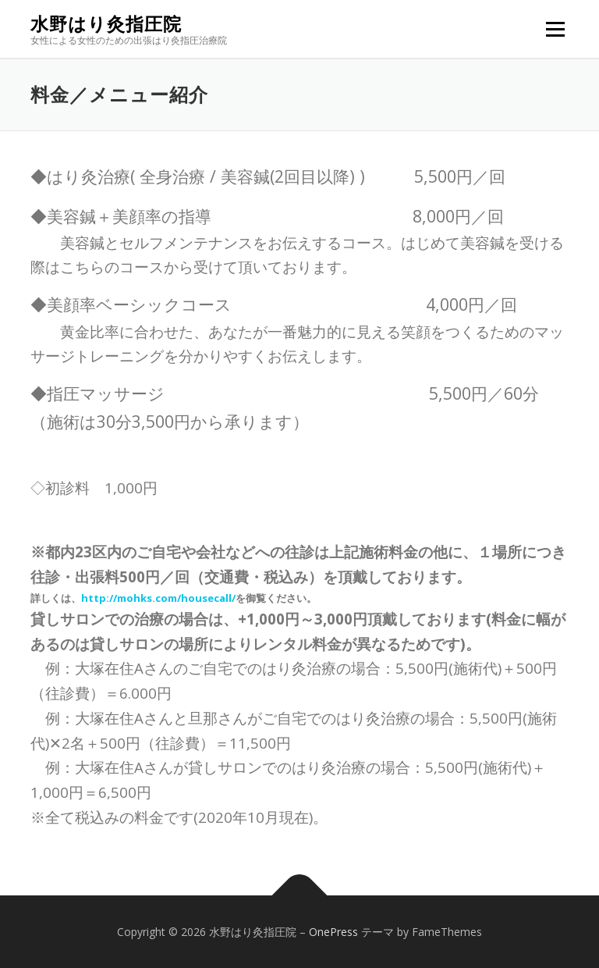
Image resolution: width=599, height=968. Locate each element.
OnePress (333, 931)
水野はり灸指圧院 (106, 23)
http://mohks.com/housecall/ (158, 598)
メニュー (555, 29)
